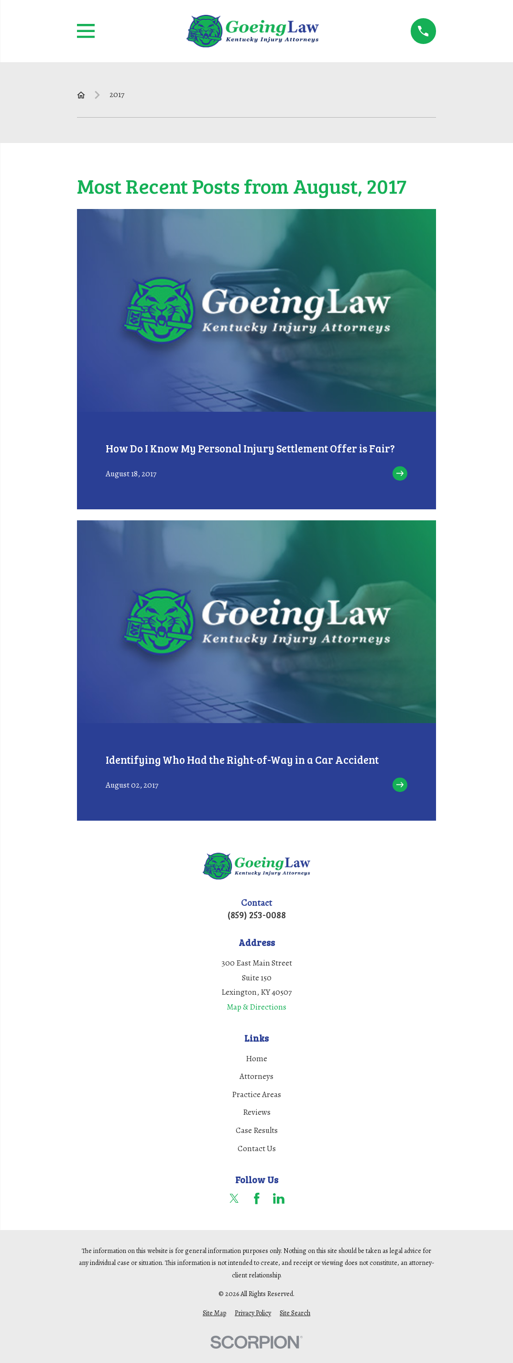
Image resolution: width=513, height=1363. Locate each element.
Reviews (257, 1112)
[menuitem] (214, 1313)
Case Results (257, 1130)
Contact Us (257, 1148)
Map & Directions (256, 1006)
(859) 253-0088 (257, 914)
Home (256, 1058)
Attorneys (256, 1076)
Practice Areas (256, 1094)
